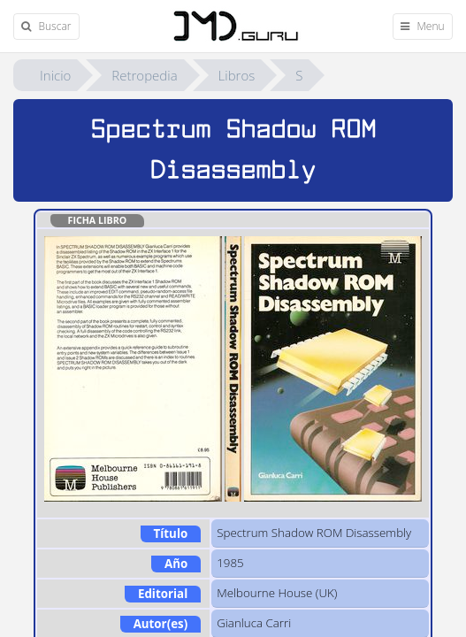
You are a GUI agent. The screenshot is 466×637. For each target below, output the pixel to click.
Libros (237, 75)
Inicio (55, 75)
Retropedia (144, 75)
